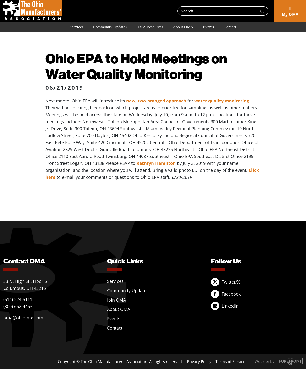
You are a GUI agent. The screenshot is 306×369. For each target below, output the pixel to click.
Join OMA (116, 300)
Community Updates (110, 27)
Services (76, 27)
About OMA (183, 27)
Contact (230, 27)
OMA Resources (150, 27)
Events (208, 27)
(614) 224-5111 (17, 299)
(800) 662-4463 (17, 306)
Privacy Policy (199, 361)
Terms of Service (230, 361)
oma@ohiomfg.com (23, 317)
